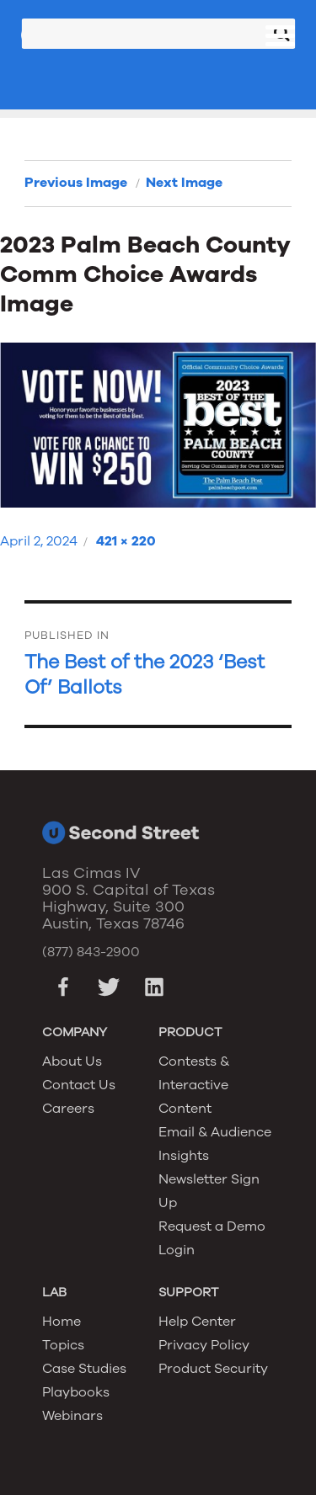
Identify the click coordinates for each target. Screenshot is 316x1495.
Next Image (184, 182)
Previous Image (75, 182)
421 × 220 (126, 541)
